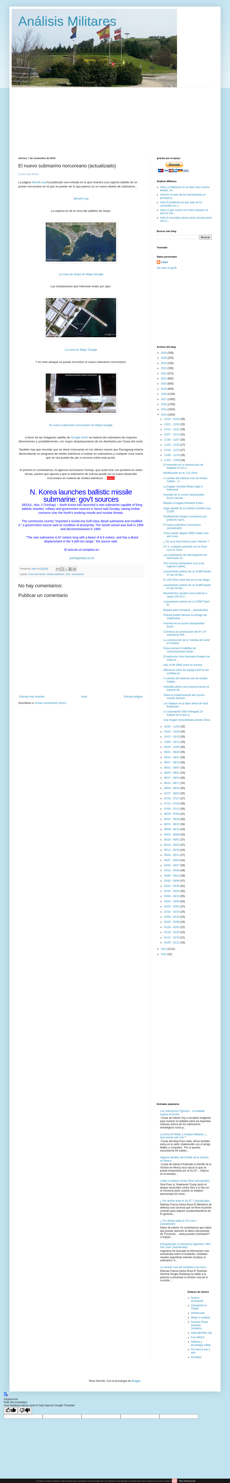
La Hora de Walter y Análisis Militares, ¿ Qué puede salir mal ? (183, 1136)
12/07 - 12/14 (172, 434)
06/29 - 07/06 (172, 813)
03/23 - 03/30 (172, 886)
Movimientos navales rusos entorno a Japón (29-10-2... (185, 595)
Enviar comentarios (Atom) (50, 703)
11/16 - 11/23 (172, 450)
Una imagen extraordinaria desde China (186, 719)
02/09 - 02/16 (172, 916)
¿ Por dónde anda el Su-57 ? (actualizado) (185, 1200)
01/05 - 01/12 (172, 942)
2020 (164, 383)
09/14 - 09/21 (172, 757)
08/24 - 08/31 (172, 772)
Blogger (136, 1380)
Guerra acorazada (197, 1299)
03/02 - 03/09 (172, 901)
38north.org (80, 198)
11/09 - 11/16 (172, 455)
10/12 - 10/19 (172, 736)
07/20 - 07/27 (172, 798)
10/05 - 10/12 (172, 741)
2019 (164, 388)
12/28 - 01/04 (172, 419)
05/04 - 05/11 (172, 855)
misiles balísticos (55, 574)
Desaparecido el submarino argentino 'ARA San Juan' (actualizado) (185, 1246)
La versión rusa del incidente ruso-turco (183, 1267)
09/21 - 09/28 (172, 752)
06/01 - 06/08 (172, 834)
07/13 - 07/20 (172, 803)
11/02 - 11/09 (172, 460)
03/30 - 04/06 (172, 880)
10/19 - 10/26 (172, 731)
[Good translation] (11, 1410)
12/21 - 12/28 (172, 424)
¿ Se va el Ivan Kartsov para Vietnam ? (186, 541)
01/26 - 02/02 (172, 927)
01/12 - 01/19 (172, 937)
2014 (164, 414)
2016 (164, 404)
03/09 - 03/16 (172, 896)
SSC (68, 574)
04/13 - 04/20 (172, 870)
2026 (164, 352)
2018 (164, 393)
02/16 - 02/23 (172, 911)
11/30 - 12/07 (172, 439)
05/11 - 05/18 (172, 849)
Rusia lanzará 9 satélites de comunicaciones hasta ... (179, 650)
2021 (164, 378)
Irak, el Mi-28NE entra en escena (182, 664)
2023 (164, 368)
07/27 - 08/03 (172, 793)
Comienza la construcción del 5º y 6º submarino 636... (184, 633)
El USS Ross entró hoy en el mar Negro (186, 579)
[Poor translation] (25, 1410)
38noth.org (39, 182)
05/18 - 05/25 (172, 844)
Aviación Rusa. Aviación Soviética (200, 1325)
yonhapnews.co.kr (82, 558)
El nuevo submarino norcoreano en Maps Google (80, 425)
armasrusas (198, 1313)
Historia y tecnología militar (201, 1343)
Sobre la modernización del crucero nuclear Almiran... (184, 697)
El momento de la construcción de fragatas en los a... (183, 466)
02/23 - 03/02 (172, 906)
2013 (164, 948)
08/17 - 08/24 (172, 777)
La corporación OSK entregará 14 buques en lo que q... (183, 713)
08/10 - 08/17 (172, 783)
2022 (164, 373)
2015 (164, 409)
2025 (164, 357)
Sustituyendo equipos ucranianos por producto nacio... (185, 518)
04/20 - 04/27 (172, 865)
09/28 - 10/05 (172, 747)
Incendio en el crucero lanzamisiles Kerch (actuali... (183, 496)
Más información (187, 1480)
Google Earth (79, 437)
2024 (164, 363)
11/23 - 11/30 (172, 444)
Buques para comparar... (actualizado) (185, 610)
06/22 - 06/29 (172, 819)
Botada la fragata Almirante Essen (183, 503)
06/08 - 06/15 (172, 829)
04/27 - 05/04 (172, 860)
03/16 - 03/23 (172, 891)
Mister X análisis (200, 1317)
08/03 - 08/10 (172, 788)
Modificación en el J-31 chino (180, 472)
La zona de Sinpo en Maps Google (80, 274)
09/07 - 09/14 (172, 762)
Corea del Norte (36, 574)
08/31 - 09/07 (172, 767)
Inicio (84, 696)
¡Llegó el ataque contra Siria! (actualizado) (185, 1180)
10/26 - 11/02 (172, 726)
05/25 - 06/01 (172, 839)
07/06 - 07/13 (172, 808)
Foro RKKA (197, 1337)
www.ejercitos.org (201, 1332)
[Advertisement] (71, 118)
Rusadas (196, 1357)
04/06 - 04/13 (172, 875)
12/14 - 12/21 (172, 429)
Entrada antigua (133, 696)
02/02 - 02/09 (172, 921)
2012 (164, 954)
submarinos (78, 574)
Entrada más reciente (31, 696)
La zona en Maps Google (81, 349)
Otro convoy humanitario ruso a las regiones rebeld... (183, 565)
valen (164, 262)
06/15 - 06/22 (172, 824)
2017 (164, 399)
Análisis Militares (67, 21)
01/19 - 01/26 (172, 932)
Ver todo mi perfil (167, 267)
